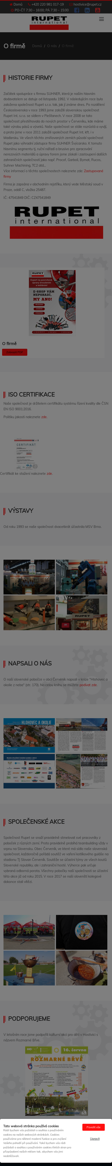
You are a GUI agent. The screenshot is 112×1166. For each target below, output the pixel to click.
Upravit (95, 1138)
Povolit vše (94, 1127)
